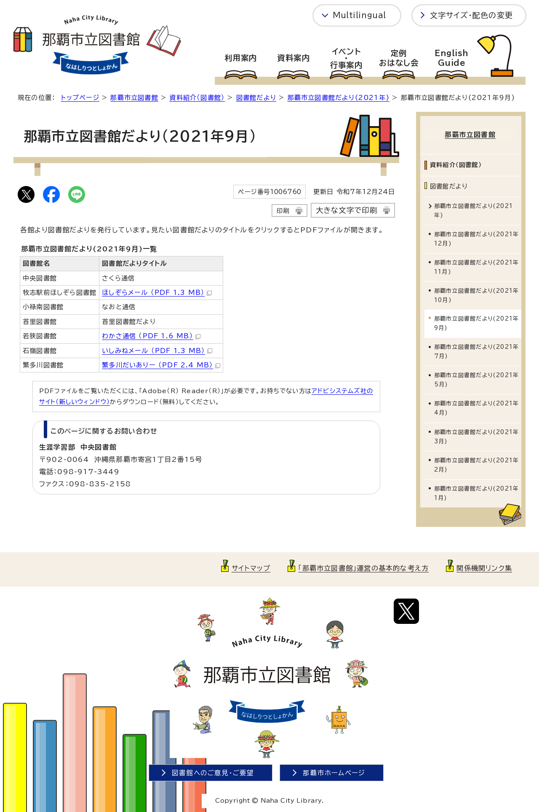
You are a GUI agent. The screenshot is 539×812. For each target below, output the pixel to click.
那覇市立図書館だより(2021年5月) (476, 378)
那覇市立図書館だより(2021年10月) (476, 294)
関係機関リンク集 (484, 566)
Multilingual (359, 15)
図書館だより (256, 97)
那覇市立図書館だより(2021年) (339, 97)
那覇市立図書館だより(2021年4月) (476, 406)
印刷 (283, 211)
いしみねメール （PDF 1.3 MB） (157, 351)
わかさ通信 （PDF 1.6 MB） (151, 336)
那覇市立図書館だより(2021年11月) (476, 266)
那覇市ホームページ (334, 771)
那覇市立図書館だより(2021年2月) (476, 463)
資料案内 (293, 58)
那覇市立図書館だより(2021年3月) (476, 435)
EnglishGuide (452, 58)
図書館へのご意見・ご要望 (213, 771)
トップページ (80, 97)
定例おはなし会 (399, 58)
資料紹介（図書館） (197, 97)
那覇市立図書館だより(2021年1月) (476, 491)
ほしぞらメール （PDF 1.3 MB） (157, 292)
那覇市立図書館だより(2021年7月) (476, 350)
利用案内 (240, 58)
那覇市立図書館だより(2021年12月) (476, 237)
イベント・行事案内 (346, 58)
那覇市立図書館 (134, 97)
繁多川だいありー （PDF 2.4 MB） (161, 365)
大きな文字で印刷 (347, 210)
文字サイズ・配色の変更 (471, 15)
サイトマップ (251, 566)
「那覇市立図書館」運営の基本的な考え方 (363, 566)
